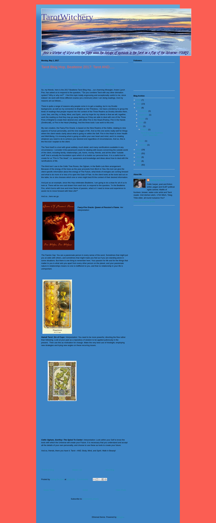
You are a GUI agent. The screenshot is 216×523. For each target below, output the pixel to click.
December (143, 111)
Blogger (120, 517)
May (141, 126)
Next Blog (109, 84)
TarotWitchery (67, 17)
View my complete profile (144, 201)
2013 (138, 161)
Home (85, 490)
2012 (138, 165)
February (143, 145)
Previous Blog (47, 84)
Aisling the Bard (157, 180)
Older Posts (121, 490)
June (141, 122)
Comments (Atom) (91, 499)
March (142, 141)
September (144, 115)
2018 (138, 104)
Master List (77, 84)
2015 (138, 153)
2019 (138, 100)
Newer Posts (49, 490)
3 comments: (83, 479)
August (142, 119)
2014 (138, 157)
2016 (138, 149)
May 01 (144, 129)
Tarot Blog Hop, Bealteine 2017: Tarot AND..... (77, 67)
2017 (138, 108)
